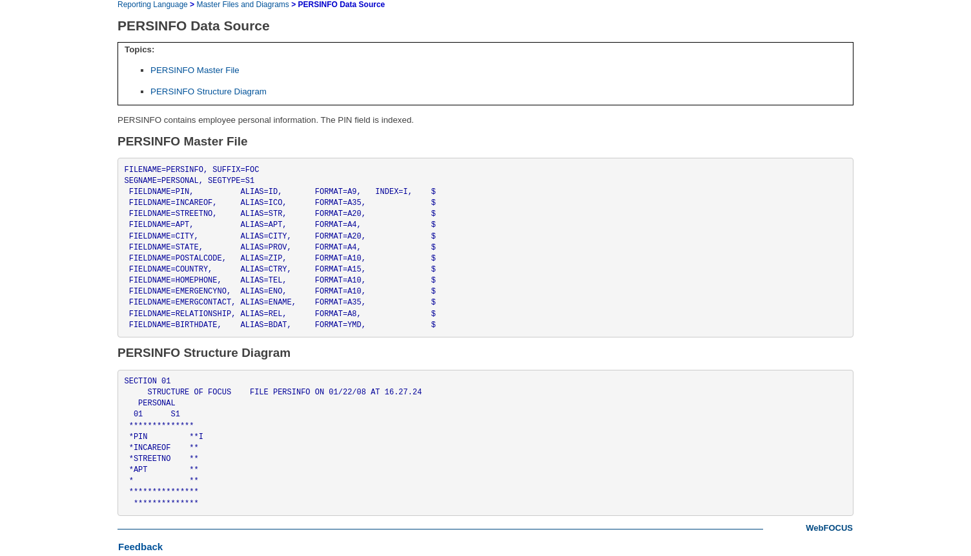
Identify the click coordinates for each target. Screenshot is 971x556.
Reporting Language (153, 4)
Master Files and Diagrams (242, 4)
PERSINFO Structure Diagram (208, 91)
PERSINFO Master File (195, 70)
